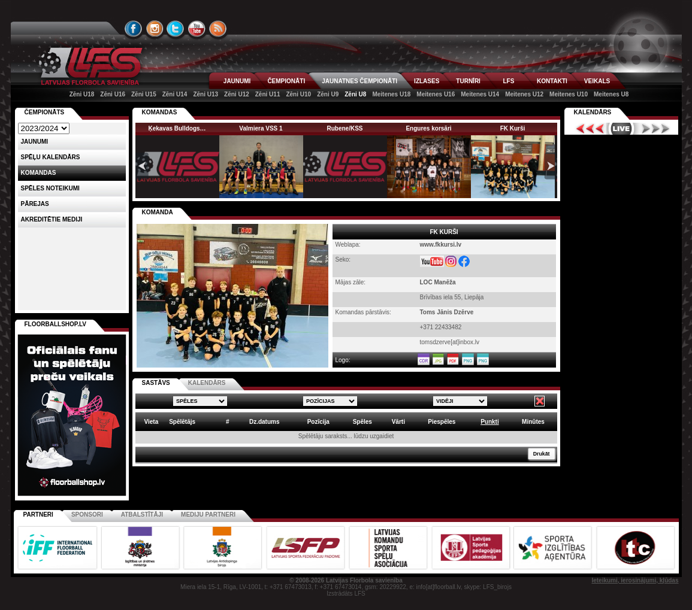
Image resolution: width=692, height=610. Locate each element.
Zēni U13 (205, 94)
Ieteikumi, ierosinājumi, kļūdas (634, 580)
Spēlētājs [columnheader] (182, 421)
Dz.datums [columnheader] (264, 421)
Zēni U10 (298, 94)
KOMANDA (157, 212)
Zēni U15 (143, 94)
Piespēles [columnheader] (441, 421)
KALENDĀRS (207, 383)
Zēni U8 (355, 94)
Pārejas (35, 204)
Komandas (38, 172)
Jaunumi (35, 141)
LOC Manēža (438, 282)
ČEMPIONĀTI (286, 81)
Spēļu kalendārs (50, 157)
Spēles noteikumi (50, 188)
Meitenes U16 (435, 94)
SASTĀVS (156, 383)
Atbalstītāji (142, 514)
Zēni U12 (236, 94)
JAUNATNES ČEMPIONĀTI (359, 81)
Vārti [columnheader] (398, 421)
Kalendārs (593, 112)
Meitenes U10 (568, 94)
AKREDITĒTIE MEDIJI (52, 219)
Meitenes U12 (524, 94)
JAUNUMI (237, 81)
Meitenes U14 (480, 94)
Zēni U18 (82, 94)
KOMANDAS (159, 112)
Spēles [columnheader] (362, 421)
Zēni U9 (328, 94)
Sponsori (87, 514)
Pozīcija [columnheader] (318, 421)
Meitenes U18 (391, 94)
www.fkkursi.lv (441, 244)
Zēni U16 (112, 94)
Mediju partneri (208, 514)
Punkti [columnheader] (490, 421)
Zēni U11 (267, 94)
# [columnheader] (227, 421)
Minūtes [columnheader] (533, 421)
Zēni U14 (175, 94)
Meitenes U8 (611, 94)
